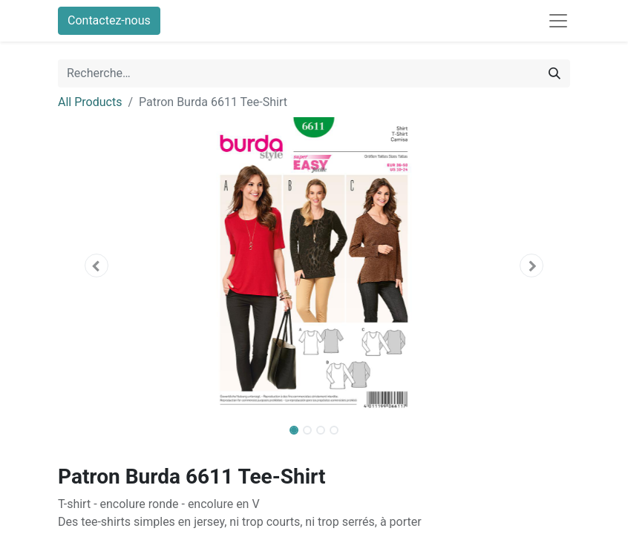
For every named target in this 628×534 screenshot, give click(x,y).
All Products (90, 102)
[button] (96, 265)
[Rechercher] (554, 73)
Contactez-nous (109, 20)
